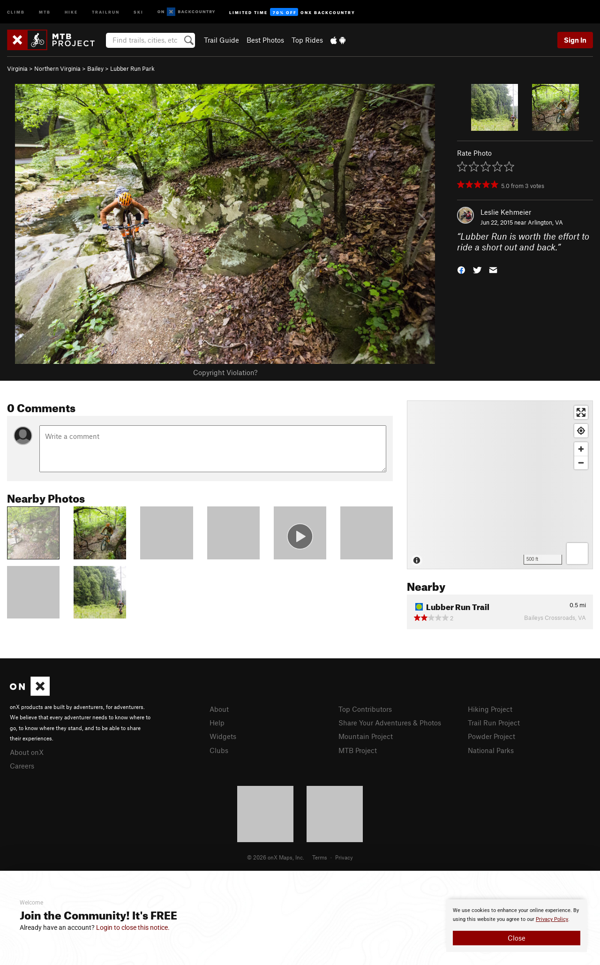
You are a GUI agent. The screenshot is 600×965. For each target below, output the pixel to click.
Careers (22, 765)
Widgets (223, 736)
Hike (71, 11)
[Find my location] (581, 430)
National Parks (491, 750)
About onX (27, 752)
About (219, 709)
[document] (516, 925)
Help (217, 722)
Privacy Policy (552, 919)
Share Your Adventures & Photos (389, 722)
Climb (16, 11)
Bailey (95, 68)
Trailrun (106, 11)
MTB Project (357, 750)
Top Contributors (365, 709)
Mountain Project (365, 736)
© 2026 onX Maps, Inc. (275, 857)
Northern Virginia (57, 68)
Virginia (17, 68)
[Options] (577, 553)
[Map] (499, 485)
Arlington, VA (545, 222)
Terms (319, 857)
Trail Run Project (494, 722)
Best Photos (265, 40)
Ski (138, 11)
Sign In (575, 40)
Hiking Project (490, 709)
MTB (45, 11)
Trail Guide (221, 40)
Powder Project (491, 736)
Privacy (344, 857)
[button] (461, 269)
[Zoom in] (581, 449)
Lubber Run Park (132, 68)
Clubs (219, 750)
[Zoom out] (581, 462)
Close (516, 938)
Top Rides (307, 40)
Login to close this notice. (133, 927)
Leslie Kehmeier (505, 212)
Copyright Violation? (225, 372)
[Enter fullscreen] (581, 412)
